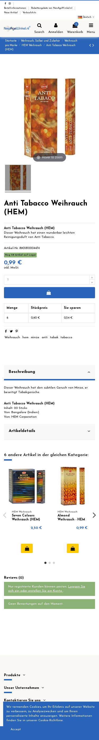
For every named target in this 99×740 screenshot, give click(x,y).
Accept (16, 729)
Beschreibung (49, 372)
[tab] (49, 373)
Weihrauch (12, 337)
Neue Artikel (11, 13)
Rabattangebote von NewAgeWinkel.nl (52, 8)
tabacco (66, 337)
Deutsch (86, 17)
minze (35, 337)
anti (45, 337)
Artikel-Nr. (11, 248)
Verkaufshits (29, 13)
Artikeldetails (49, 431)
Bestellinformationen (15, 8)
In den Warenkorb (48, 293)
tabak (54, 337)
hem (25, 337)
